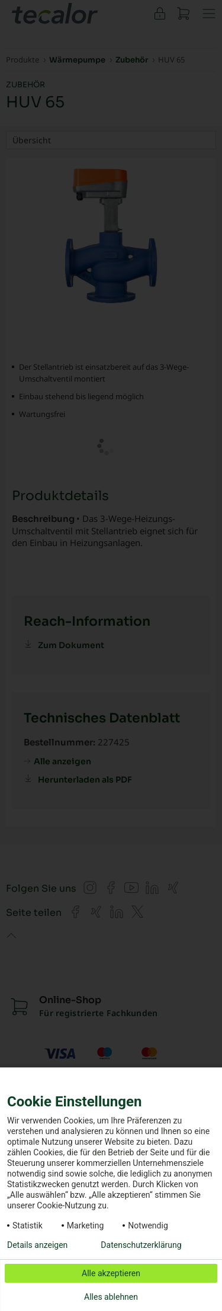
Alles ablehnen (111, 1297)
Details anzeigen (37, 1245)
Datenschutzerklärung (141, 1245)
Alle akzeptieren (111, 1273)
